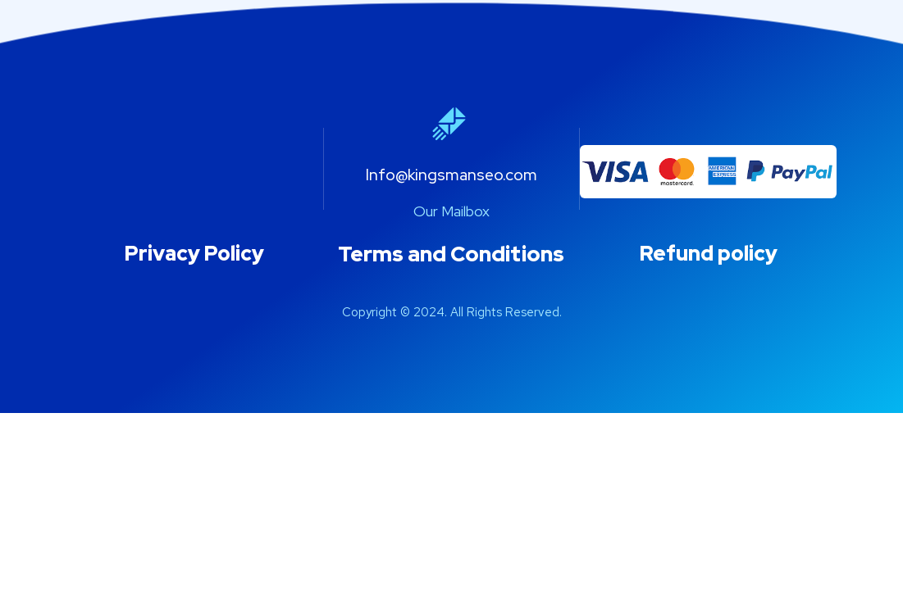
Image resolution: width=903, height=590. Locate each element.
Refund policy (709, 253)
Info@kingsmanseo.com (451, 175)
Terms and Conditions (451, 254)
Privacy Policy (194, 253)
